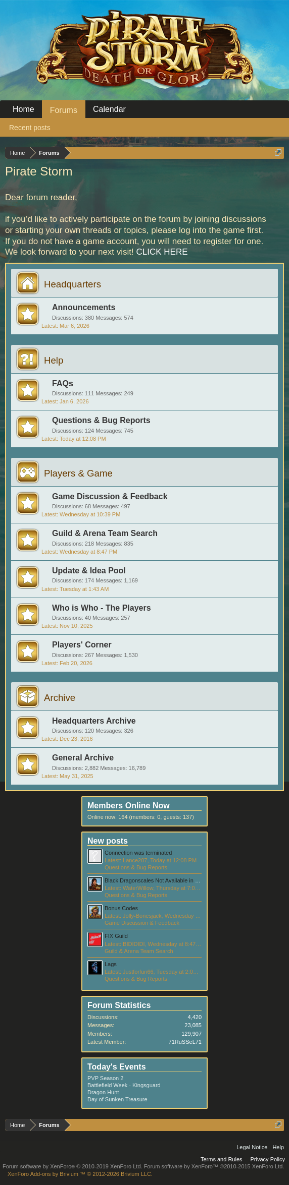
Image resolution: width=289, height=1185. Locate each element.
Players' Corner (82, 644)
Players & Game (78, 473)
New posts (107, 841)
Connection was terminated (138, 853)
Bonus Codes (121, 908)
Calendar (109, 109)
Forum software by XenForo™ (214, 1166)
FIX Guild (116, 936)
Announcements (83, 307)
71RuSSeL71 (185, 1042)
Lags (111, 964)
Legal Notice (251, 1147)
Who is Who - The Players (101, 608)
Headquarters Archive (94, 721)
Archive (59, 697)
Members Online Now (128, 805)
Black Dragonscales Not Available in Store (156, 880)
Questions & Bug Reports (101, 420)
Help (53, 360)
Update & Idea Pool (89, 570)
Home (23, 109)
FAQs (62, 383)
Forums (63, 110)
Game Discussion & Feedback (110, 496)
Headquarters (72, 284)
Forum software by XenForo (72, 1166)
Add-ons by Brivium (80, 1174)
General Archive (83, 757)
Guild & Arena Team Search (105, 533)
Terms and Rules (222, 1159)
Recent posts (30, 128)
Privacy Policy (268, 1159)
